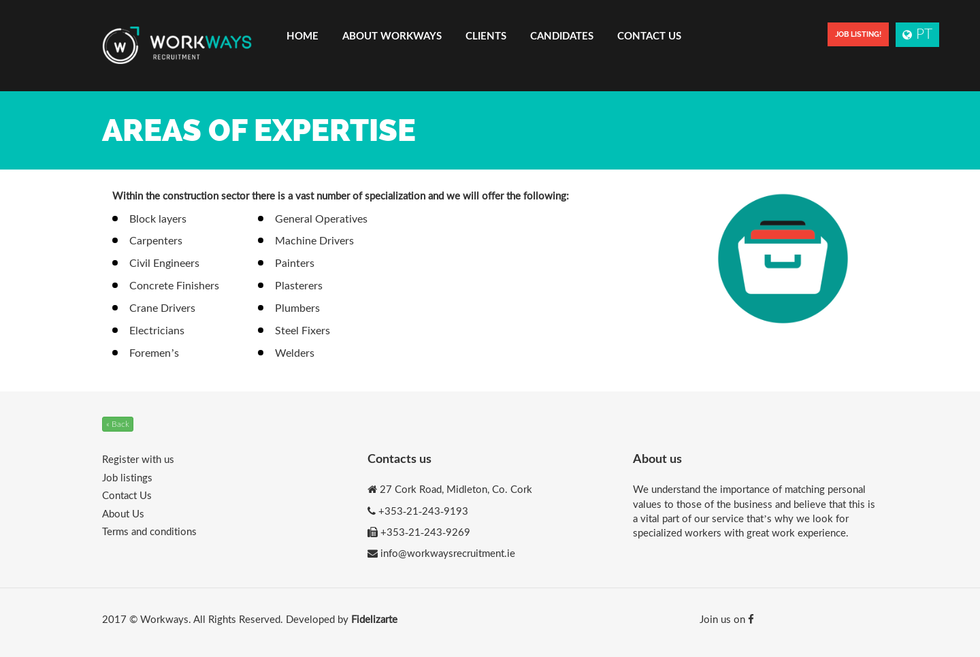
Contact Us (649, 35)
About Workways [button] (392, 35)
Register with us (138, 459)
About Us (123, 513)
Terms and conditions (149, 531)
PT (917, 33)
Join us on (727, 619)
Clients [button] (486, 35)
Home (302, 35)
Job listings (127, 477)
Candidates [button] (561, 35)
